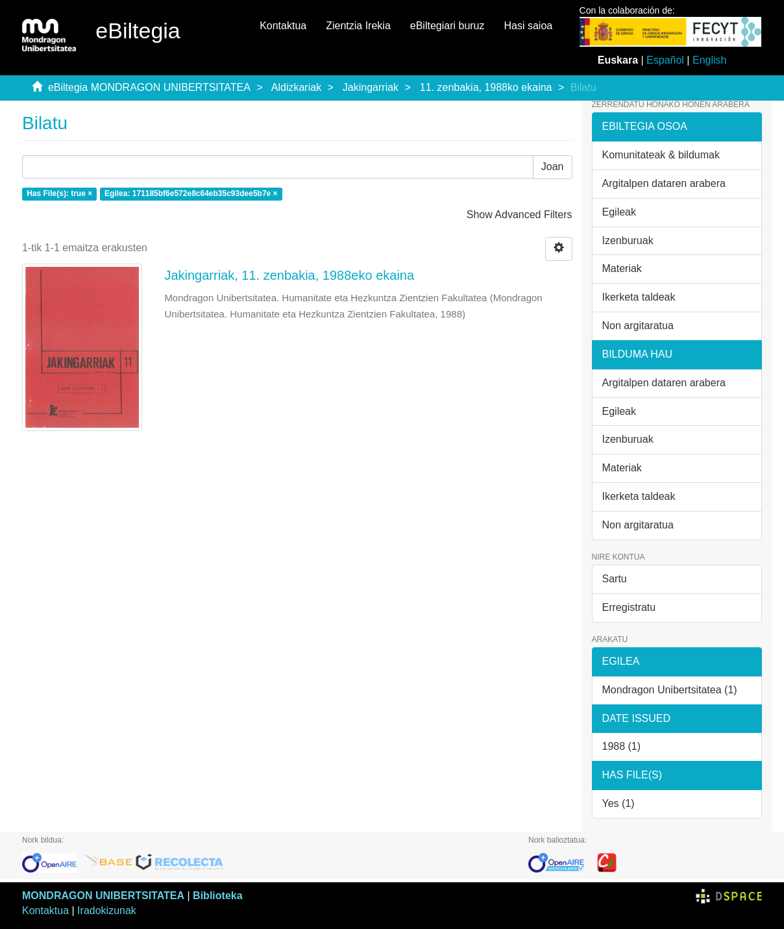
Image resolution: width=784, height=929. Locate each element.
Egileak (619, 211)
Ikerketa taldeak (639, 297)
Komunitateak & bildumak (661, 154)
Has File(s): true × (59, 194)
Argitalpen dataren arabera (664, 183)
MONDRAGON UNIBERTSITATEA (103, 895)
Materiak (622, 268)
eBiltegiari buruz (447, 25)
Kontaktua (283, 25)
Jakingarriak (370, 87)
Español (665, 60)
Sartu (614, 578)
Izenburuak (628, 240)
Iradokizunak (106, 910)
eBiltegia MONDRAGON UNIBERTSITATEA (149, 87)
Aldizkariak (296, 87)
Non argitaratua (638, 325)
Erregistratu (629, 607)
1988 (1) (621, 746)
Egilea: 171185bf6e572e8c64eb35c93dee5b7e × (191, 194)
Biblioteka (217, 895)
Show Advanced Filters (519, 214)
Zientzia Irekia (358, 25)
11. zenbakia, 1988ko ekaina (486, 87)
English (709, 60)
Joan (552, 166)
